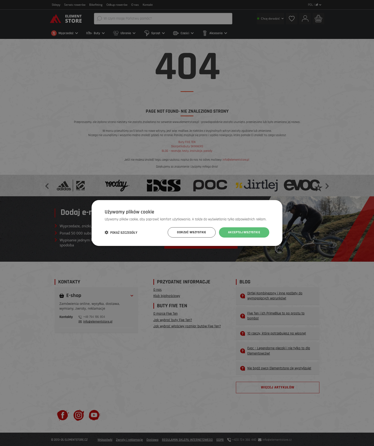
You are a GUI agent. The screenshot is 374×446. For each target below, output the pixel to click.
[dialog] (187, 223)
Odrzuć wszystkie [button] (191, 232)
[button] (121, 232)
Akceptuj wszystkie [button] (244, 232)
